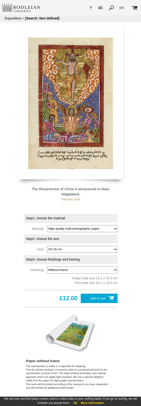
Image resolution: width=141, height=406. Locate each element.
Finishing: (38, 270)
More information (92, 403)
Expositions (13, 18)
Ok (75, 403)
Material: (39, 228)
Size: (41, 249)
